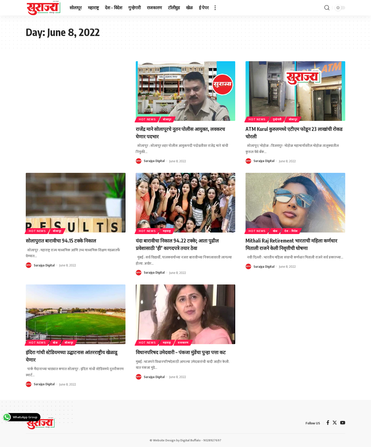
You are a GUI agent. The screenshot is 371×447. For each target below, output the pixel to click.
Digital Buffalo (190, 440)
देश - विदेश (297, 230)
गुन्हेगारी (280, 119)
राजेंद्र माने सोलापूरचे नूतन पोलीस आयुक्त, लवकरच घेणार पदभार (179, 132)
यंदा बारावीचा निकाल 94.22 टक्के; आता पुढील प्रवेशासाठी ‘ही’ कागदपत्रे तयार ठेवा (184, 244)
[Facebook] (327, 422)
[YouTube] (342, 422)
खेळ (278, 230)
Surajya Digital (154, 161)
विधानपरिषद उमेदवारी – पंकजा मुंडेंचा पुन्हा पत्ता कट (185, 355)
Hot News (148, 119)
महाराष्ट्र (170, 230)
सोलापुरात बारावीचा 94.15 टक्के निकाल (67, 240)
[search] (327, 7)
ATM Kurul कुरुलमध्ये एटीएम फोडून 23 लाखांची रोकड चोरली (287, 132)
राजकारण (190, 342)
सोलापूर (171, 119)
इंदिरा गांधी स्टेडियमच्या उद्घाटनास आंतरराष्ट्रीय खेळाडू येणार (72, 355)
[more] (215, 7)
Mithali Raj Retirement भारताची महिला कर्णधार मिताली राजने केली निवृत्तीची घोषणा (291, 244)
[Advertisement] (75, 99)
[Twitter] (334, 422)
